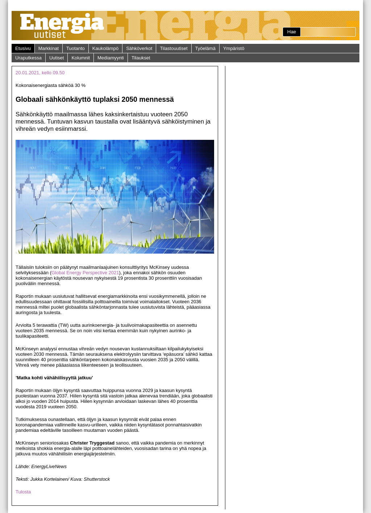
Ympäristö (234, 48)
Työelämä (205, 48)
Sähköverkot (139, 48)
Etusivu (23, 48)
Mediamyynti (110, 58)
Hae (291, 31)
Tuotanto (75, 48)
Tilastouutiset (173, 48)
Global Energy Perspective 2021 (85, 272)
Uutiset (56, 58)
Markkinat (48, 48)
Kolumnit (80, 58)
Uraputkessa (28, 58)
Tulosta (23, 492)
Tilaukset (141, 58)
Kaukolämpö (105, 48)
